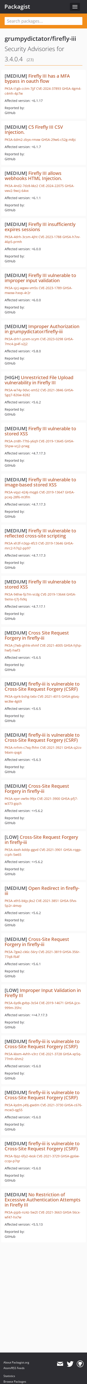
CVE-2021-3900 (48, 798)
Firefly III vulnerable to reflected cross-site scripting (40, 533)
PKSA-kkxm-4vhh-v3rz (21, 1054)
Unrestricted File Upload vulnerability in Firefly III (39, 380)
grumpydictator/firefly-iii (40, 38)
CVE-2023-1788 (50, 237)
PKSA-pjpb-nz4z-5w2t (21, 1212)
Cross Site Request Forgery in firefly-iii (37, 635)
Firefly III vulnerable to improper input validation (40, 278)
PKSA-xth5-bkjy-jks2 (20, 900)
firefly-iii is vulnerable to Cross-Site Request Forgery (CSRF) (42, 686)
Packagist (17, 6)
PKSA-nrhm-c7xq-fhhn (22, 747)
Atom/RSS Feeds (14, 1368)
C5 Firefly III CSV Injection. (34, 129)
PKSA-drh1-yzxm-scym (22, 339)
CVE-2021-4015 (49, 696)
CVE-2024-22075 (51, 186)
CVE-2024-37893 (48, 88)
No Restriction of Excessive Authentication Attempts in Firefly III (43, 1199)
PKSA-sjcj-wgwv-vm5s (21, 288)
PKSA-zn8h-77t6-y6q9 (21, 441)
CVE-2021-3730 (51, 1105)
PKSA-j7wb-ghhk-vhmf (22, 645)
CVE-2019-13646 (50, 543)
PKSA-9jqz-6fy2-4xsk (20, 1156)
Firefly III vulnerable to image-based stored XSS (40, 482)
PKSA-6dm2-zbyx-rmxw (22, 139)
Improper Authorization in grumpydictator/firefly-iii (42, 329)
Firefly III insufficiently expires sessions (40, 226)
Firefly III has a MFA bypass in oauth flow (37, 78)
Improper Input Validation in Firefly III (43, 993)
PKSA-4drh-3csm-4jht (21, 237)
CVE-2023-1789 (50, 288)
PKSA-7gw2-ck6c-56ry (21, 952)
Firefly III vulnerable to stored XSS (40, 431)
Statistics (9, 1376)
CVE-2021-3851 (47, 900)
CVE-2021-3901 (50, 849)
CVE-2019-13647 (51, 492)
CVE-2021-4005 (51, 645)
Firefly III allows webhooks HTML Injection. (33, 175)
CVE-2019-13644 (53, 594)
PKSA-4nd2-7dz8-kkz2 (21, 186)
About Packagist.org (16, 1362)
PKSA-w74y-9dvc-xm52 (22, 390)
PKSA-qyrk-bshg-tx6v (21, 696)
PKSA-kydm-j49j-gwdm (22, 1105)
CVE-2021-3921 (51, 747)
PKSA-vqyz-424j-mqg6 (21, 492)
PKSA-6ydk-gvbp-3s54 (21, 1003)
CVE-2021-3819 (50, 952)
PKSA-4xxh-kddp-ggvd (22, 849)
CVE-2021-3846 (51, 390)
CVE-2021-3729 (48, 1156)
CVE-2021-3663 (50, 1212)
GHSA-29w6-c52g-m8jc (58, 139)
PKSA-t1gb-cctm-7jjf (20, 88)
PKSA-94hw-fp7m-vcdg (22, 594)
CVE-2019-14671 (51, 1003)
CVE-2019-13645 (51, 441)
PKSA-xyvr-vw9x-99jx (20, 798)
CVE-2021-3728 (50, 1054)
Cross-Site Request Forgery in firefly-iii (37, 788)
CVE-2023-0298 (51, 339)
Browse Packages (14, 1382)
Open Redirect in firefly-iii (42, 890)
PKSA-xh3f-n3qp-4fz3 (21, 543)
